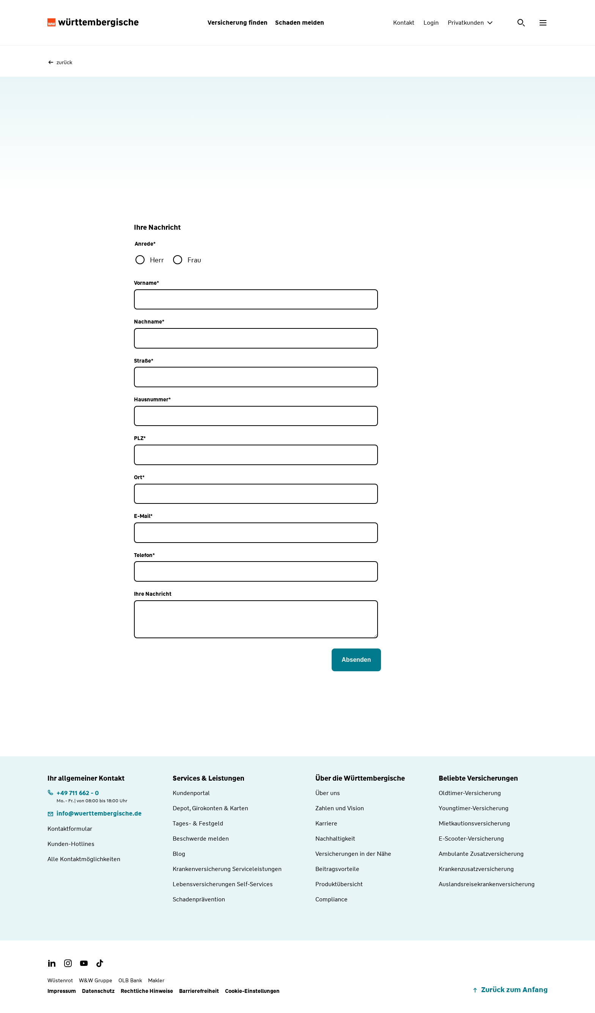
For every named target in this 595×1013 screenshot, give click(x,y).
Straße (143, 361)
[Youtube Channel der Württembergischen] (83, 963)
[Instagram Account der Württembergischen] (67, 963)
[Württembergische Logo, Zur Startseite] (93, 22)
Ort (139, 477)
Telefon (144, 555)
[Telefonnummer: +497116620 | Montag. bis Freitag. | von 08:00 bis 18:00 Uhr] (87, 796)
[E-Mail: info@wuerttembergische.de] (94, 813)
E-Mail (143, 516)
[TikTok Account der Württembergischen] (99, 963)
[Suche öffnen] (521, 22)
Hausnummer (152, 399)
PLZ (140, 438)
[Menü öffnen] (543, 22)
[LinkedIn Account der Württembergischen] (52, 963)
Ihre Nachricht (153, 594)
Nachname (149, 322)
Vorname (146, 283)
